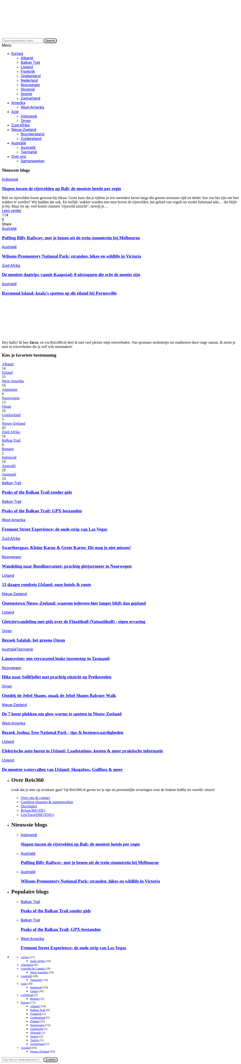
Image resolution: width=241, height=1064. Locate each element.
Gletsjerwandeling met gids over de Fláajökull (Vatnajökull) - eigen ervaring (73, 621)
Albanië (27, 58)
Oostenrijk (36, 1029)
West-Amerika (32, 107)
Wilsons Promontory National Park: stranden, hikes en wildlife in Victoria (71, 256)
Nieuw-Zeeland (23, 129)
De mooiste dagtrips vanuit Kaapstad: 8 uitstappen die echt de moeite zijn (71, 274)
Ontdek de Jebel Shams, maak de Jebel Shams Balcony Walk (59, 695)
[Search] (23, 40)
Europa (17, 53)
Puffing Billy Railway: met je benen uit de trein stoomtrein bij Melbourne (71, 237)
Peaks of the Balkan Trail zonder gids (37, 492)
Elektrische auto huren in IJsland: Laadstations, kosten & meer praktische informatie (82, 750)
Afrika (25, 957)
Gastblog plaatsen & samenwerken (47, 802)
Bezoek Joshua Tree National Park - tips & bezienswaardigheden (62, 732)
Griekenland (30, 76)
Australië (18, 143)
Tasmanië (29, 152)
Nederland (29, 80)
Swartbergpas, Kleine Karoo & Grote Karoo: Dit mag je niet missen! (66, 547)
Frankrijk (28, 71)
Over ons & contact (35, 798)
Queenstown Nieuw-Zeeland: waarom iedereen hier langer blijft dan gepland (74, 603)
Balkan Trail (30, 62)
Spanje (26, 94)
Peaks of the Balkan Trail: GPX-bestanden (42, 510)
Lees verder (11, 210)
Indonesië (29, 116)
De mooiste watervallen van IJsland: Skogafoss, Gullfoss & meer (62, 769)
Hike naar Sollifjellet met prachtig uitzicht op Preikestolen (56, 676)
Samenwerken (32, 161)
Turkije (34, 1040)
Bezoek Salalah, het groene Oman (33, 640)
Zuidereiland (31, 138)
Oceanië (26, 1047)
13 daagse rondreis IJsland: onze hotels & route (46, 584)
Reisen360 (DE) (33, 810)
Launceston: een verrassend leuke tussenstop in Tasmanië (56, 658)
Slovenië (28, 89)
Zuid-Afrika (20, 125)
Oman (26, 120)
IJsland (27, 67)
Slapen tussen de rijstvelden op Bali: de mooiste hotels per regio (61, 188)
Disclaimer (29, 806)
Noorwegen (30, 85)
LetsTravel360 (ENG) (37, 815)
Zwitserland (30, 98)
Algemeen (9, 389)
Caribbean (27, 995)
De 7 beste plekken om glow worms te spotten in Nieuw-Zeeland (61, 713)
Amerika (18, 103)
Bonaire (8, 449)
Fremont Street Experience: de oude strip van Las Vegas (54, 529)
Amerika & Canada (32, 968)
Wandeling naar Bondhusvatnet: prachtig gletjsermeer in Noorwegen (67, 566)
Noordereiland (32, 134)
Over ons (18, 156)
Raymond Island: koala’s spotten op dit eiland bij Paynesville (59, 293)
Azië (15, 112)
